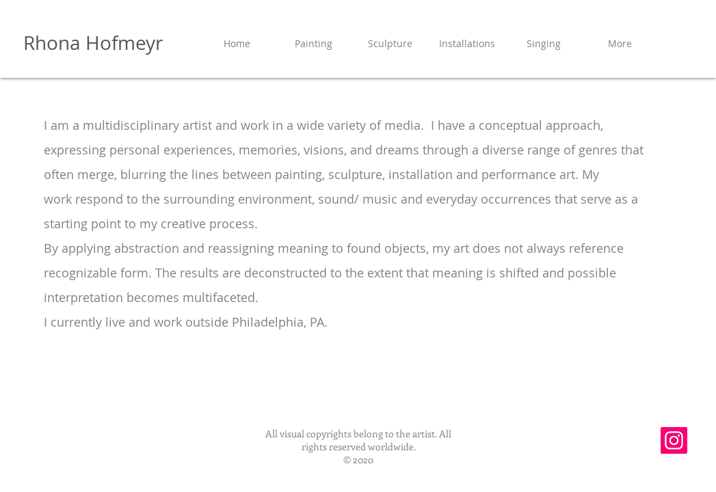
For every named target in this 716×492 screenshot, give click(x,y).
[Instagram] (674, 440)
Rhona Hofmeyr (93, 42)
